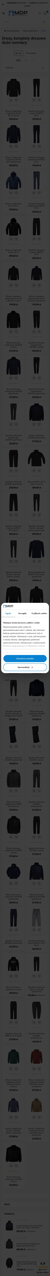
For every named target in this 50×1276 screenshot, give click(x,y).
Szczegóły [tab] (22, 613)
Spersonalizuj (25, 667)
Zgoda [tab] (8, 613)
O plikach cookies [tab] (39, 613)
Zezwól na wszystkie (25, 658)
